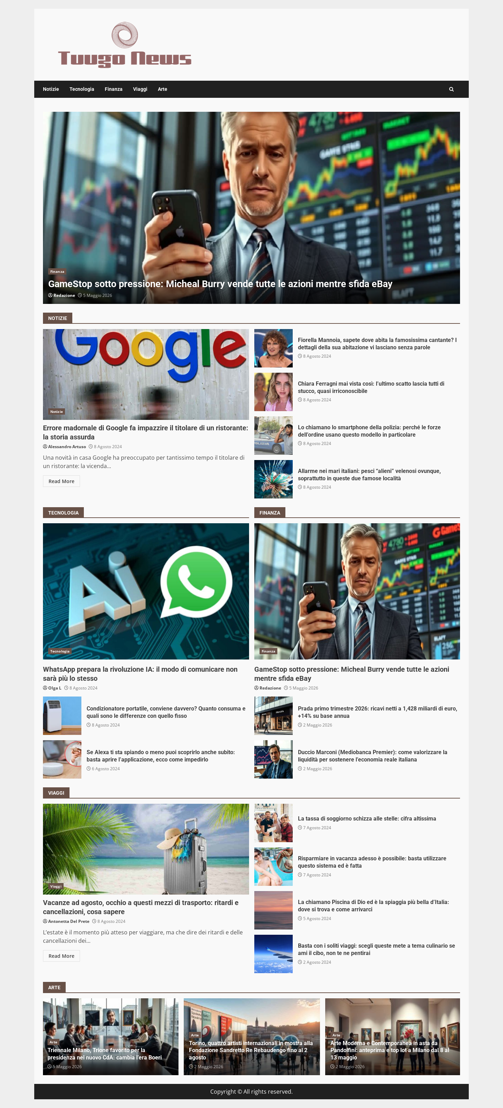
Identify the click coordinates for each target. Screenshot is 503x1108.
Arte (162, 89)
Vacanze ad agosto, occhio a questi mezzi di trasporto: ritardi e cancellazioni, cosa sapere (146, 849)
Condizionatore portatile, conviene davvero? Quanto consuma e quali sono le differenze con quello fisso (62, 716)
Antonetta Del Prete (68, 921)
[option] (251, 208)
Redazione (64, 295)
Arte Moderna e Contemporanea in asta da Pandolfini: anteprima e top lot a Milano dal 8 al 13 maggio (389, 1050)
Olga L (54, 688)
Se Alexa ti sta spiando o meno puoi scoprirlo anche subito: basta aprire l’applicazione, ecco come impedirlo (62, 759)
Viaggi (140, 89)
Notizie (51, 89)
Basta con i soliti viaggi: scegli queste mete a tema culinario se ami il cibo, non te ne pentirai (273, 954)
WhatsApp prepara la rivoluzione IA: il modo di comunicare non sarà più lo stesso (146, 591)
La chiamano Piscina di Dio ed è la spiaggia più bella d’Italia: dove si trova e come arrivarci (273, 910)
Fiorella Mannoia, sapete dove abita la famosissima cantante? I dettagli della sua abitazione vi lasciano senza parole (273, 348)
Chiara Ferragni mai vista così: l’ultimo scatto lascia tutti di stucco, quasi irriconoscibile (273, 392)
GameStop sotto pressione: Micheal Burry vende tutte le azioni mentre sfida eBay (251, 208)
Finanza (114, 89)
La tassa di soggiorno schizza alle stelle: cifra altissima (273, 823)
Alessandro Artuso (67, 447)
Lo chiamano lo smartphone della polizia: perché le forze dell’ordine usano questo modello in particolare (273, 435)
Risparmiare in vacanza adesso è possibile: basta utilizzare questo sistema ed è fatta (273, 866)
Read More (61, 481)
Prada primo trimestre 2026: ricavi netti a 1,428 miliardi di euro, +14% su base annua (273, 716)
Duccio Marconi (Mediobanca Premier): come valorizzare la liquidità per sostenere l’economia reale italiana (273, 759)
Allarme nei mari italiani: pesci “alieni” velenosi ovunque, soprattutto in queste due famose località (273, 479)
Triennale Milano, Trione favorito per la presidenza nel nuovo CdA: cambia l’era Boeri (105, 1054)
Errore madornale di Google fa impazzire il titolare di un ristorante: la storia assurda (146, 374)
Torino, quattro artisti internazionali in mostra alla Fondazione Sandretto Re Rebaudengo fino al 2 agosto (251, 1050)
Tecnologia (82, 89)
